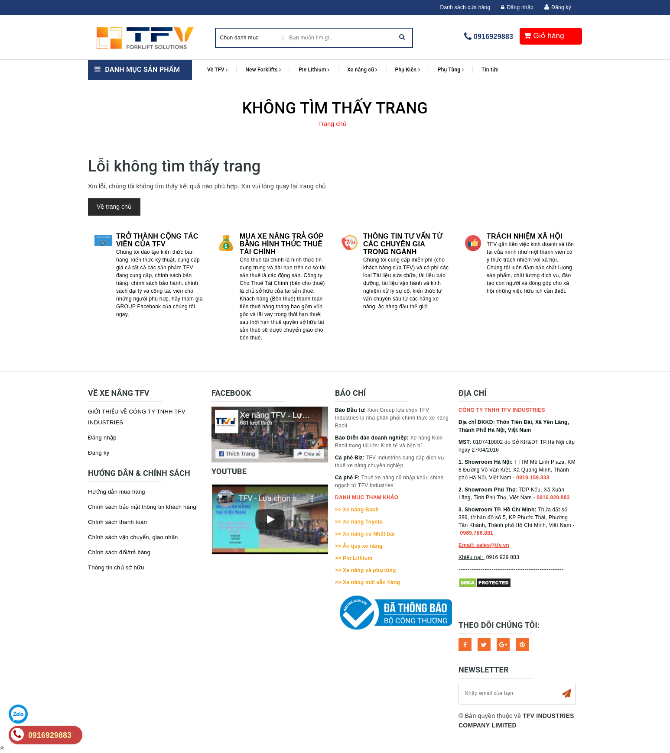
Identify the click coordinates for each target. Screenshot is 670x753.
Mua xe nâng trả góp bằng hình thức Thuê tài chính (281, 244)
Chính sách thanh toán (117, 522)
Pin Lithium (314, 70)
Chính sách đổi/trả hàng (119, 552)
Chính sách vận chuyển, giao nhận (133, 537)
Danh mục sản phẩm (142, 69)
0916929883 (493, 36)
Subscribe (566, 693)
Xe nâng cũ (362, 70)
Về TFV (217, 70)
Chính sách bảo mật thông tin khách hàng (142, 507)
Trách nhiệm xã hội (525, 236)
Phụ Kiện (407, 70)
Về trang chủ (114, 206)
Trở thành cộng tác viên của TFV (157, 240)
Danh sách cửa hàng (465, 7)
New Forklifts (263, 70)
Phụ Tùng (451, 70)
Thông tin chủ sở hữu (116, 567)
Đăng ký (561, 7)
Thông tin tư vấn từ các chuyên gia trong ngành (402, 244)
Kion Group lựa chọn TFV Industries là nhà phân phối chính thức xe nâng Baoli (392, 418)
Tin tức (489, 70)
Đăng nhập (517, 7)
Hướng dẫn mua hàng (116, 491)
